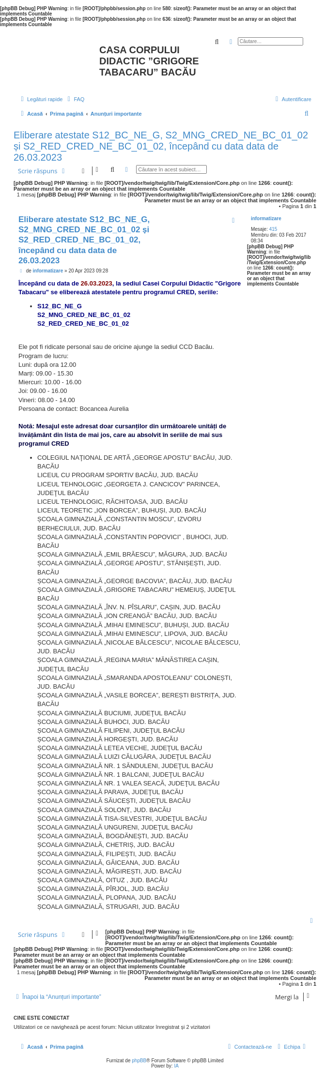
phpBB (139, 1060)
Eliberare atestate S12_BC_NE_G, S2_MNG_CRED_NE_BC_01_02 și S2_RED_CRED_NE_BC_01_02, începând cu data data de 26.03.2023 (161, 146)
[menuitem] (74, 99)
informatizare (266, 218)
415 (273, 229)
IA (176, 1066)
